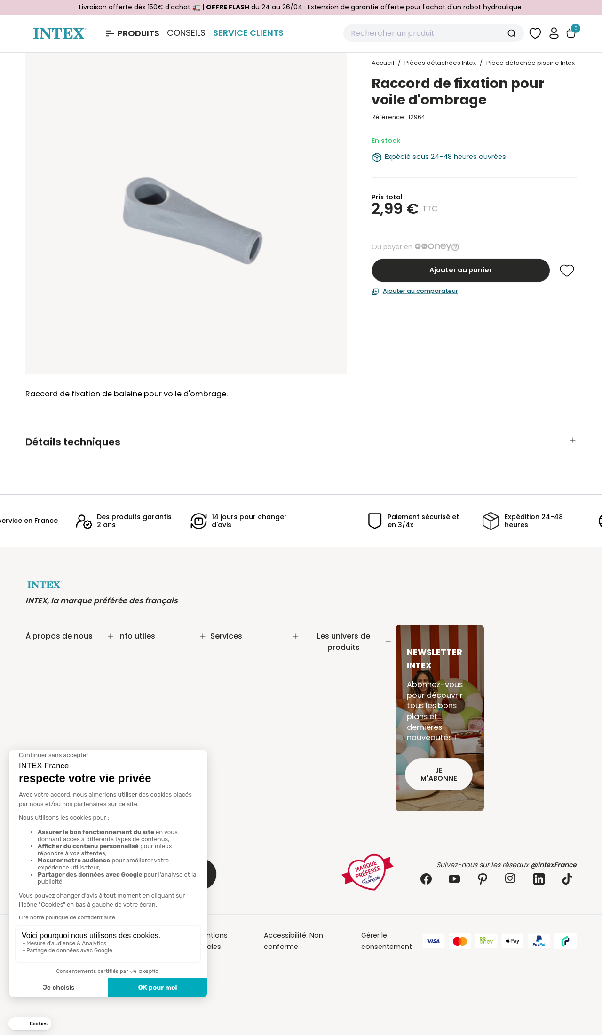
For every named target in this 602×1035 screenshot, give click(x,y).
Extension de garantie (247, 657)
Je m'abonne (438, 774)
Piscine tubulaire (330, 655)
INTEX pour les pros (242, 694)
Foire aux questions (243, 706)
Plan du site (137, 716)
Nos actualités (50, 669)
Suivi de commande (152, 645)
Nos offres (43, 682)
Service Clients (248, 33)
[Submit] (513, 33)
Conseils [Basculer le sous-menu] (186, 33)
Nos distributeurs (239, 669)
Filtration (317, 667)
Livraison (132, 657)
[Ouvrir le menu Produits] (131, 33)
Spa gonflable (327, 715)
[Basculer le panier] (571, 33)
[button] (554, 33)
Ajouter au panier (460, 270)
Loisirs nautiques (331, 728)
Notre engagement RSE (64, 657)
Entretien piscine (330, 680)
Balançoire (321, 740)
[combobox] (433, 33)
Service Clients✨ (239, 645)
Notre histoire (48, 645)
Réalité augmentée (242, 682)
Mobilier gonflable (333, 752)
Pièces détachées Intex (342, 764)
